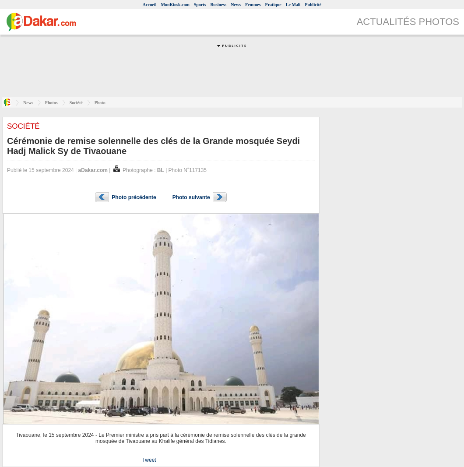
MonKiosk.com (175, 4)
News (236, 4)
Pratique (273, 4)
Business (219, 4)
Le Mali (293, 4)
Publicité (313, 4)
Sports (200, 4)
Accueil (150, 4)
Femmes (253, 4)
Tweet (149, 460)
